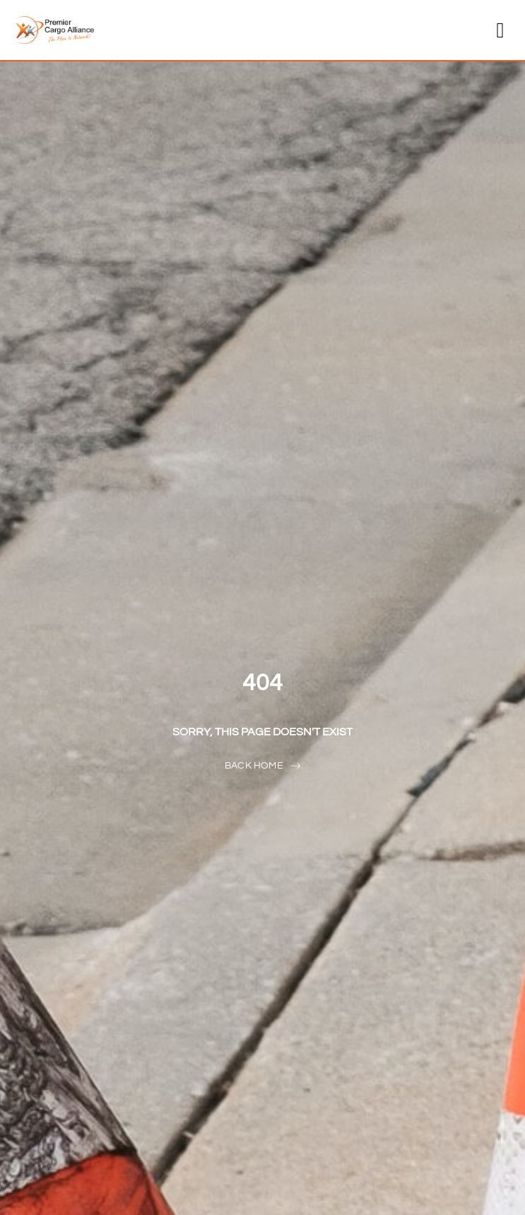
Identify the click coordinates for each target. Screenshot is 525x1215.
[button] (500, 30)
